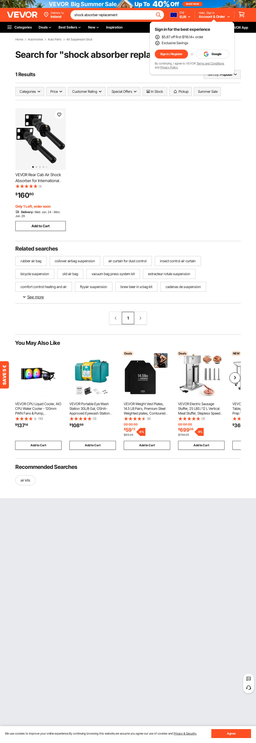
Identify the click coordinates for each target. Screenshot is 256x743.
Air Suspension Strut (79, 39)
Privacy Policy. (169, 67)
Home (19, 39)
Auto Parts (55, 39)
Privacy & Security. (185, 733)
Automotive (35, 39)
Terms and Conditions (210, 63)
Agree (231, 733)
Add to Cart (41, 226)
